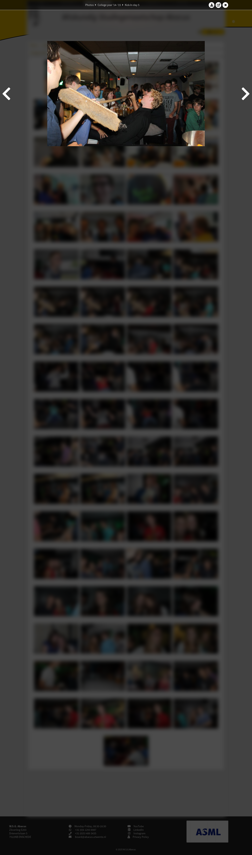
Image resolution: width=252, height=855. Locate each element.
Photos (89, 5)
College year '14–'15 (109, 5)
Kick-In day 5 (132, 5)
